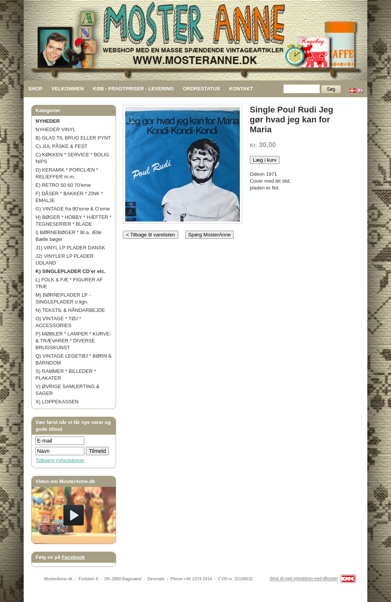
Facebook (73, 557)
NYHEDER (48, 121)
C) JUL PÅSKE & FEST (61, 146)
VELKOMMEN (68, 89)
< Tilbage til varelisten (150, 235)
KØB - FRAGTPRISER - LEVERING (133, 89)
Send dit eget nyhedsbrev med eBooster (304, 579)
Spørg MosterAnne (209, 235)
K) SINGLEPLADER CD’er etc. (70, 271)
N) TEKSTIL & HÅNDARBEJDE (70, 310)
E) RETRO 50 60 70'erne (63, 185)
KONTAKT (241, 89)
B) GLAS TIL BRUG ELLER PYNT (73, 138)
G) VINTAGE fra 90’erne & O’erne (73, 209)
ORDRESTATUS (201, 89)
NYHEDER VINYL (56, 129)
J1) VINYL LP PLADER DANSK (70, 247)
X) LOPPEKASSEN (57, 402)
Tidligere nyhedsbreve (60, 460)
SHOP (35, 89)
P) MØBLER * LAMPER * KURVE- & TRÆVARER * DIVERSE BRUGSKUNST (73, 340)
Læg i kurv (264, 160)
